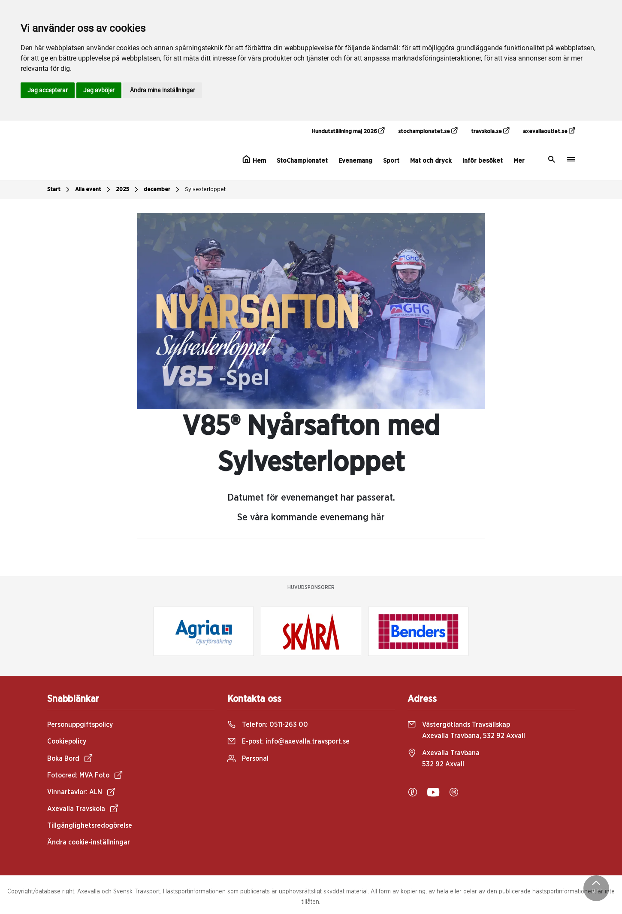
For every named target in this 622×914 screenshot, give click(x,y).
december (162, 190)
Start (59, 190)
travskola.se (490, 131)
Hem (254, 159)
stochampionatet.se (427, 131)
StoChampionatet (302, 161)
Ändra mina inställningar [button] (162, 90)
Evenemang (355, 161)
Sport (391, 161)
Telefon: (267, 724)
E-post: (288, 741)
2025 (128, 190)
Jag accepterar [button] (47, 90)
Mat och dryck (431, 161)
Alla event (93, 190)
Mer (519, 161)
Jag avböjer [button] (99, 90)
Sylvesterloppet (205, 189)
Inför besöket (482, 161)
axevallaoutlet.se (549, 131)
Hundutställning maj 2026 (348, 131)
